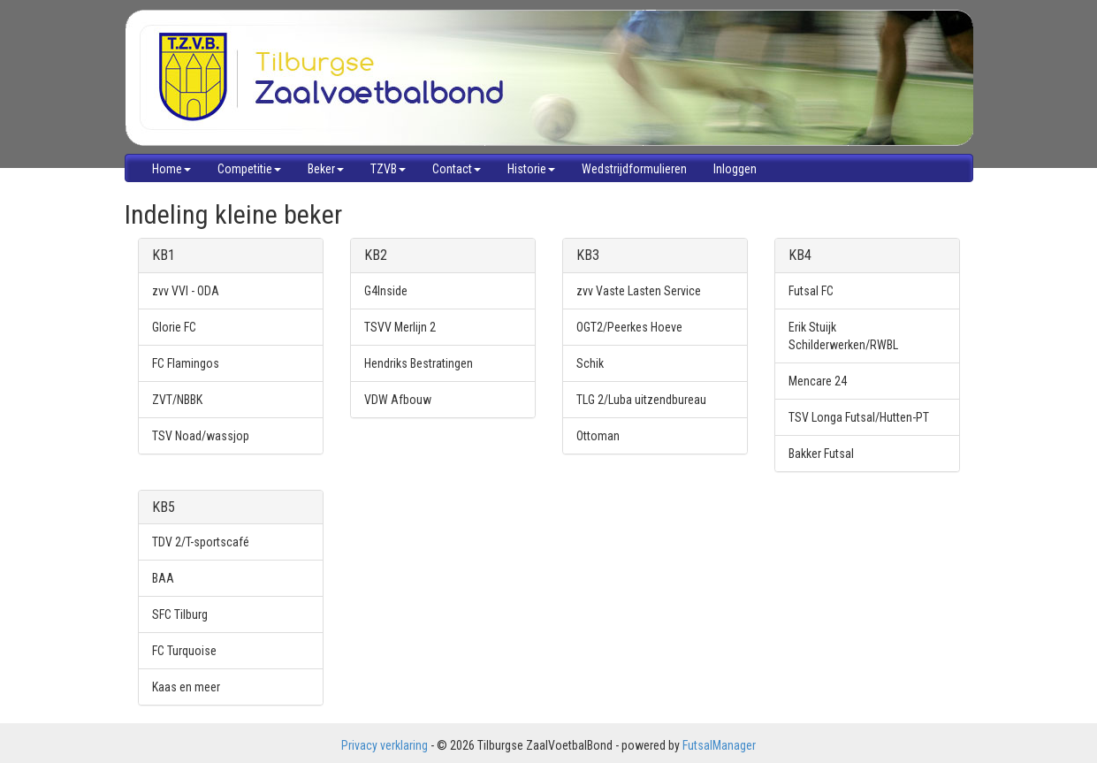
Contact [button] (456, 169)
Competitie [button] (249, 169)
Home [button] (171, 169)
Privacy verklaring (384, 745)
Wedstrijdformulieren (634, 169)
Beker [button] (326, 169)
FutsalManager (719, 745)
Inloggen (735, 169)
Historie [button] (531, 169)
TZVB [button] (388, 169)
